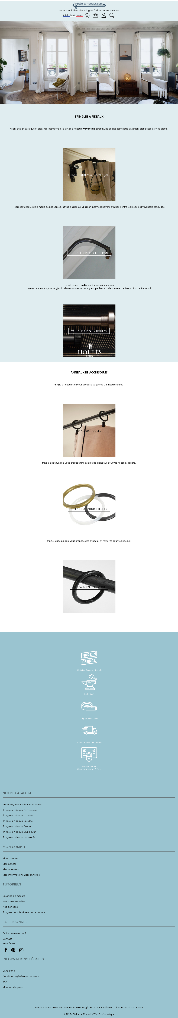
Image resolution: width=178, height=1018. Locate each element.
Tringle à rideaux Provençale (20, 810)
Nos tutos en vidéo (14, 901)
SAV (5, 982)
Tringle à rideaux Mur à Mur (19, 832)
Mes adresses (11, 869)
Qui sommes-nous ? (14, 933)
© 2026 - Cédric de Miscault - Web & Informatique (89, 1014)
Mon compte (10, 858)
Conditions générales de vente (21, 976)
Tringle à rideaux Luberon (18, 815)
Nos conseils (10, 907)
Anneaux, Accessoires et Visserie (22, 804)
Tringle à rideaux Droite (17, 826)
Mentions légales (13, 987)
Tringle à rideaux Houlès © (19, 837)
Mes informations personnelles (21, 875)
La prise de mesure (14, 896)
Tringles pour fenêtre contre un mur (24, 912)
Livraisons (9, 971)
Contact (7, 939)
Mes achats (9, 864)
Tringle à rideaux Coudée (18, 821)
